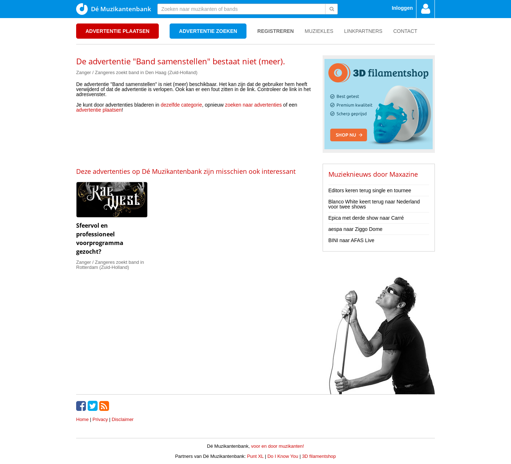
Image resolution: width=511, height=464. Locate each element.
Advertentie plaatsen (117, 31)
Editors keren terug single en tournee (369, 190)
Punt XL (255, 456)
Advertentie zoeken (208, 31)
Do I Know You (282, 456)
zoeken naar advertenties (253, 105)
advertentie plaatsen (99, 110)
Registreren (275, 31)
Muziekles (319, 31)
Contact (405, 31)
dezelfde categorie (181, 105)
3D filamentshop (319, 456)
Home (82, 419)
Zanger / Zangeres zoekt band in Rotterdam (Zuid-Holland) (110, 264)
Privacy (100, 419)
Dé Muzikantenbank (113, 9)
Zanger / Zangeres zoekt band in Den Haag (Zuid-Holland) (136, 72)
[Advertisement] (202, 139)
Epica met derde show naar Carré (366, 218)
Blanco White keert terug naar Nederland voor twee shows (374, 204)
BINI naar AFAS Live (351, 240)
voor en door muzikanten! (277, 446)
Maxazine (403, 174)
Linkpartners (363, 31)
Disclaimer (123, 419)
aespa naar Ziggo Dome (355, 229)
